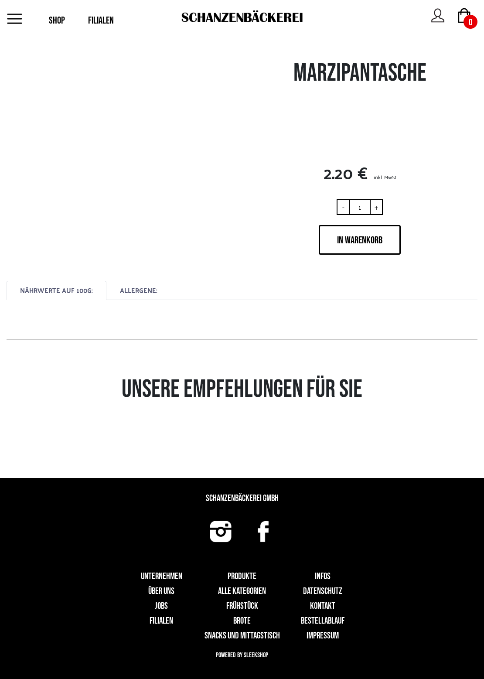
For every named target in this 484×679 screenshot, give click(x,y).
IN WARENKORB (359, 240)
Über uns (161, 591)
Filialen (161, 620)
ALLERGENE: (138, 290)
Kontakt (322, 606)
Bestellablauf (322, 620)
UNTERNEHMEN (161, 576)
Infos (323, 576)
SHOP (57, 20)
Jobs (161, 606)
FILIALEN (101, 20)
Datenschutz (322, 591)
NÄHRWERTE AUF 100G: (56, 290)
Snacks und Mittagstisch (242, 635)
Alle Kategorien (242, 591)
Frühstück (242, 606)
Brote (242, 620)
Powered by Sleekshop (242, 655)
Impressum (323, 635)
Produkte (242, 576)
